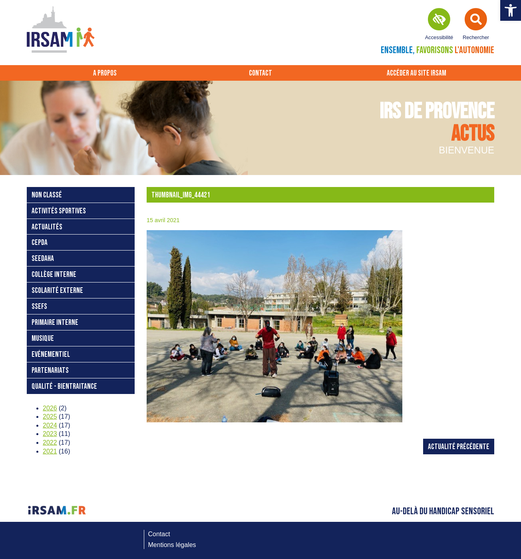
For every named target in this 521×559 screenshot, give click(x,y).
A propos (105, 73)
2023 (50, 433)
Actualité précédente (458, 447)
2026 (50, 408)
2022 (50, 442)
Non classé (47, 195)
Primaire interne (55, 322)
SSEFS (39, 306)
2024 (50, 425)
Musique (43, 338)
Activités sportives (59, 211)
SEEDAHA (43, 258)
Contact (260, 73)
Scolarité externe (57, 290)
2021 (50, 451)
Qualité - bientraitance (64, 386)
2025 (50, 416)
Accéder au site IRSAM (416, 73)
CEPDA (40, 242)
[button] (510, 10)
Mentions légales (172, 544)
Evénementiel (51, 354)
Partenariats (50, 370)
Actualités (47, 227)
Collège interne (54, 274)
